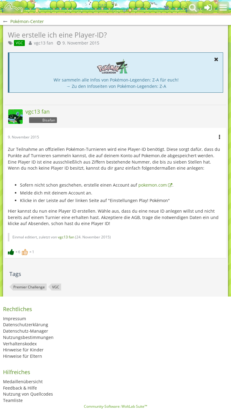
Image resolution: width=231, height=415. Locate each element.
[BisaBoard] (13, 8)
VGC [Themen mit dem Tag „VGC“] (55, 287)
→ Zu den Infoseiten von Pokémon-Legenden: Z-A (116, 86)
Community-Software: (115, 406)
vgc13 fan (43, 43)
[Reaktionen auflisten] (22, 251)
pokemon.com (152, 185)
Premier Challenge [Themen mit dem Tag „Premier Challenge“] (29, 287)
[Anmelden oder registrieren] (208, 8)
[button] (223, 8)
